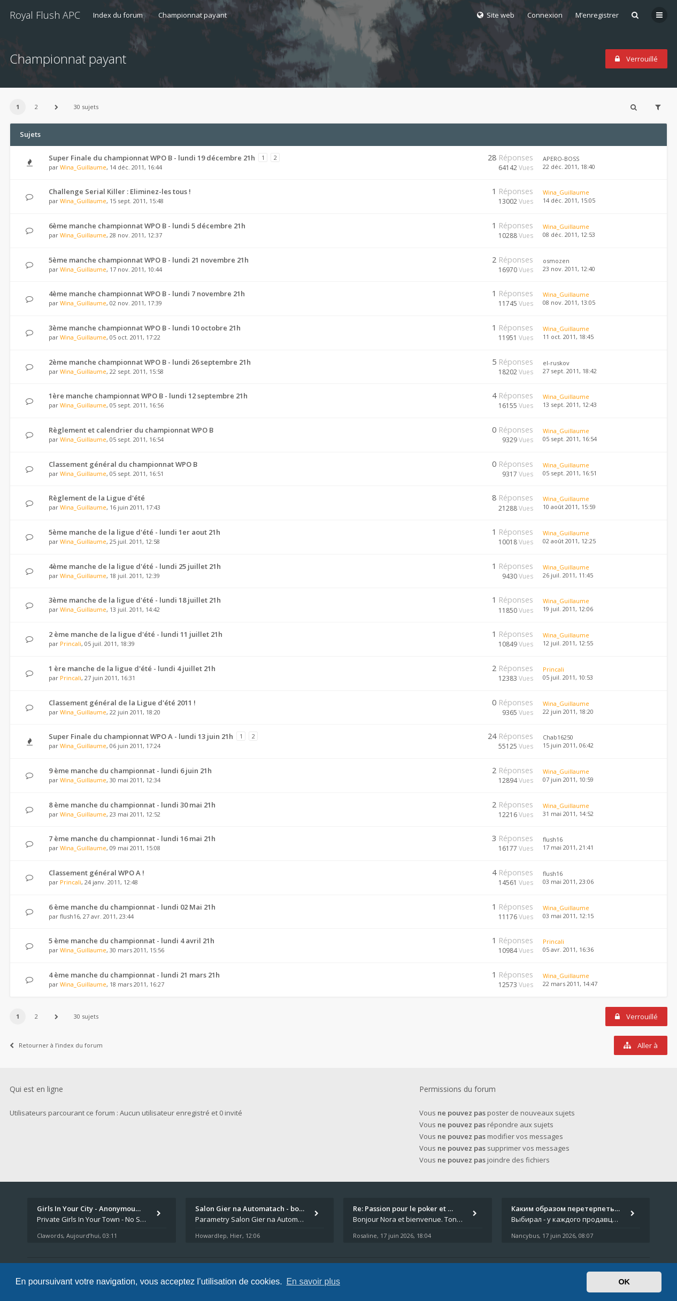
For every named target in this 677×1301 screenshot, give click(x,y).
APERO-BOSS (561, 159)
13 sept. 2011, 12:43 (570, 405)
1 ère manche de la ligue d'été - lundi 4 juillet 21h (132, 668)
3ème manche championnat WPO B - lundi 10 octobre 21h (145, 328)
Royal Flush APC (45, 15)
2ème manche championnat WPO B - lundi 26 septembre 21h (150, 362)
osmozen (556, 261)
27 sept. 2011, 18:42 (570, 371)
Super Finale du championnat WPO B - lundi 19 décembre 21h (152, 158)
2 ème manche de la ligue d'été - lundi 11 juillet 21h (135, 634)
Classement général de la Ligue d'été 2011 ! (122, 702)
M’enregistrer (597, 15)
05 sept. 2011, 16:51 (570, 473)
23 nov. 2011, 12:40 (569, 269)
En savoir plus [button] (313, 1281)
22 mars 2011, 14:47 (570, 984)
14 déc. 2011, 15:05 (569, 200)
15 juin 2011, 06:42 (568, 745)
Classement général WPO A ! (96, 872)
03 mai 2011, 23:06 (568, 881)
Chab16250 (558, 737)
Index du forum (118, 15)
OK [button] (624, 1281)
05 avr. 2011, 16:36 (568, 949)
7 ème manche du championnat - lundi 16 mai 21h (132, 838)
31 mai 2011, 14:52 (568, 814)
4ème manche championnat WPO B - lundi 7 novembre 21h (147, 293)
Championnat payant (192, 15)
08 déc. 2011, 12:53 (569, 234)
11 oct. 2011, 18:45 (568, 337)
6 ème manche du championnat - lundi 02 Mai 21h (132, 907)
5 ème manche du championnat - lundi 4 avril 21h (131, 940)
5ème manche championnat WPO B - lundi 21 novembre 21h (149, 260)
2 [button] (36, 107)
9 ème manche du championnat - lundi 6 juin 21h (130, 770)
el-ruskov (556, 363)
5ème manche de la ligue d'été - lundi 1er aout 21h (134, 532)
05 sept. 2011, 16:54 (570, 439)
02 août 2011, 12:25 (569, 541)
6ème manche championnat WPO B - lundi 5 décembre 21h (147, 225)
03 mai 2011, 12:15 (568, 916)
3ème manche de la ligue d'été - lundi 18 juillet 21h (135, 600)
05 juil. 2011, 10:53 (568, 677)
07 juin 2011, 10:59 (568, 779)
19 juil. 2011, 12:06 (568, 609)
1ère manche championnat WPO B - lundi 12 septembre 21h (148, 396)
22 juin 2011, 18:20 (568, 711)
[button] (56, 107)
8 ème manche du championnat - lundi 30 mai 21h (132, 805)
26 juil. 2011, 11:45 (568, 575)
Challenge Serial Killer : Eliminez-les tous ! (120, 191)
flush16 (553, 839)
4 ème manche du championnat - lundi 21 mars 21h (134, 975)
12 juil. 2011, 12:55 (568, 643)
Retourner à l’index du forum (56, 1045)
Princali (70, 644)
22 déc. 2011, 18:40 (569, 167)
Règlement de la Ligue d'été (97, 498)
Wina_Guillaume (83, 167)
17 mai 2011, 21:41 (568, 847)
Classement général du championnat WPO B (123, 464)
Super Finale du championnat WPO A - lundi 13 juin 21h (141, 736)
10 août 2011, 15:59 (569, 507)
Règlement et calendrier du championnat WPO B (131, 430)
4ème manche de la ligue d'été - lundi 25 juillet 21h (135, 566)
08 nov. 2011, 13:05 (569, 302)
